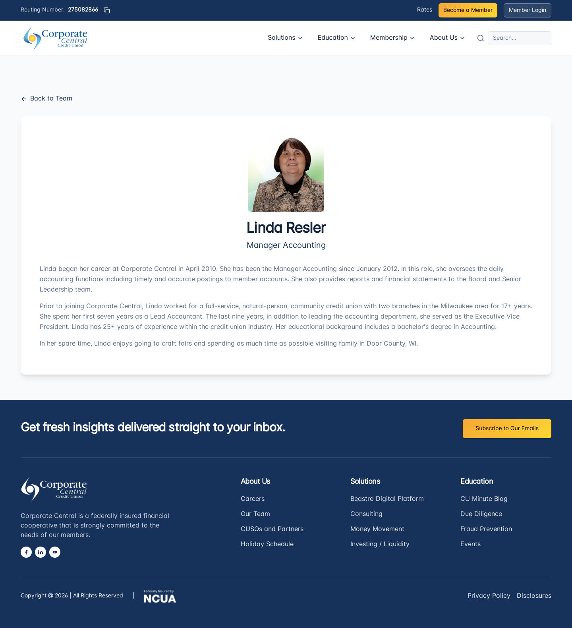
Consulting (366, 514)
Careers (253, 499)
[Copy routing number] (106, 10)
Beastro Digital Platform (387, 499)
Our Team (255, 514)
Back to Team (46, 99)
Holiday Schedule (267, 544)
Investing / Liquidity (380, 544)
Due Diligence (481, 514)
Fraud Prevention (486, 529)
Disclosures (534, 596)
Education (337, 38)
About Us (448, 38)
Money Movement (377, 529)
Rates (424, 10)
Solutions (285, 38)
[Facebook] (26, 552)
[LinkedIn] (40, 552)
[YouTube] (54, 552)
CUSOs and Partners (272, 529)
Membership (392, 38)
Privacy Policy (489, 596)
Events (470, 544)
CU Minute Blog (484, 499)
